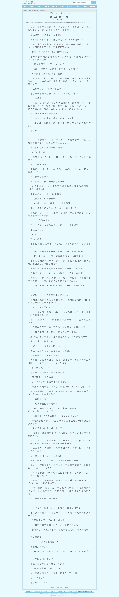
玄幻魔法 (31, 6)
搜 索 (93, 2)
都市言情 (46, 6)
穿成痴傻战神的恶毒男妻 (71, 22)
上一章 (52, 19)
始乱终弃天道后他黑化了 (87, 22)
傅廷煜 (69, 591)
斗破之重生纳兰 (64, 591)
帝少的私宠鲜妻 (54, 22)
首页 (25, 6)
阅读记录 (92, 6)
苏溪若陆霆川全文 (62, 22)
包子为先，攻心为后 (56, 591)
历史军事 (54, 6)
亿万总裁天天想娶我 (47, 591)
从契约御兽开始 (34, 22)
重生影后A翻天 (41, 22)
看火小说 (25, 10)
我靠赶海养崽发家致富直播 (36, 591)
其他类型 (84, 6)
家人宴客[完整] (74, 591)
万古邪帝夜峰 (48, 22)
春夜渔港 (79, 22)
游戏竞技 (69, 6)
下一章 (66, 19)
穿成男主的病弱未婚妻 (83, 591)
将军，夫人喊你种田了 (34, 10)
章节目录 (59, 19)
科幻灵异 (62, 6)
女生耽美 (77, 6)
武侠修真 (39, 6)
